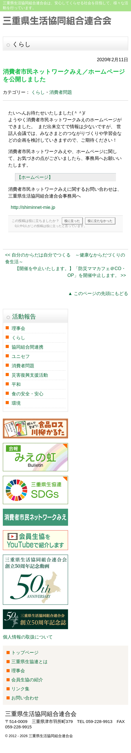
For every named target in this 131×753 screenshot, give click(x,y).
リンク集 (20, 688)
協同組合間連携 (27, 347)
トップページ (25, 652)
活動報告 (24, 316)
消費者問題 (60, 92)
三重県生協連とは (29, 661)
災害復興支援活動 (30, 375)
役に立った (72, 220)
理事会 (18, 328)
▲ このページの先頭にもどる (98, 293)
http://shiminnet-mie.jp (33, 207)
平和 (16, 384)
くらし (38, 92)
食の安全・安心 (27, 393)
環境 (16, 403)
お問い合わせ (25, 697)
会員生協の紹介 (27, 679)
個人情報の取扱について (28, 637)
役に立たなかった (100, 220)
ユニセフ (21, 356)
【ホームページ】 (35, 177)
